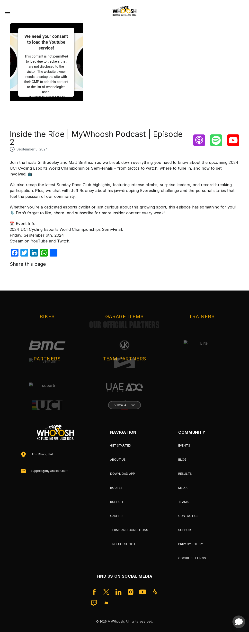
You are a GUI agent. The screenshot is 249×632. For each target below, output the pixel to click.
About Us (118, 459)
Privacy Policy (190, 544)
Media (183, 488)
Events (184, 445)
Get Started (120, 445)
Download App (122, 473)
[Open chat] (238, 621)
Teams (183, 502)
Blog (182, 459)
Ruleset (117, 502)
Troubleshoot (123, 544)
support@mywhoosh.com (49, 470)
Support (185, 530)
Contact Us (188, 516)
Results (185, 473)
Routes (116, 488)
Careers (117, 516)
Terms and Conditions (129, 530)
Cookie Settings (192, 558)
